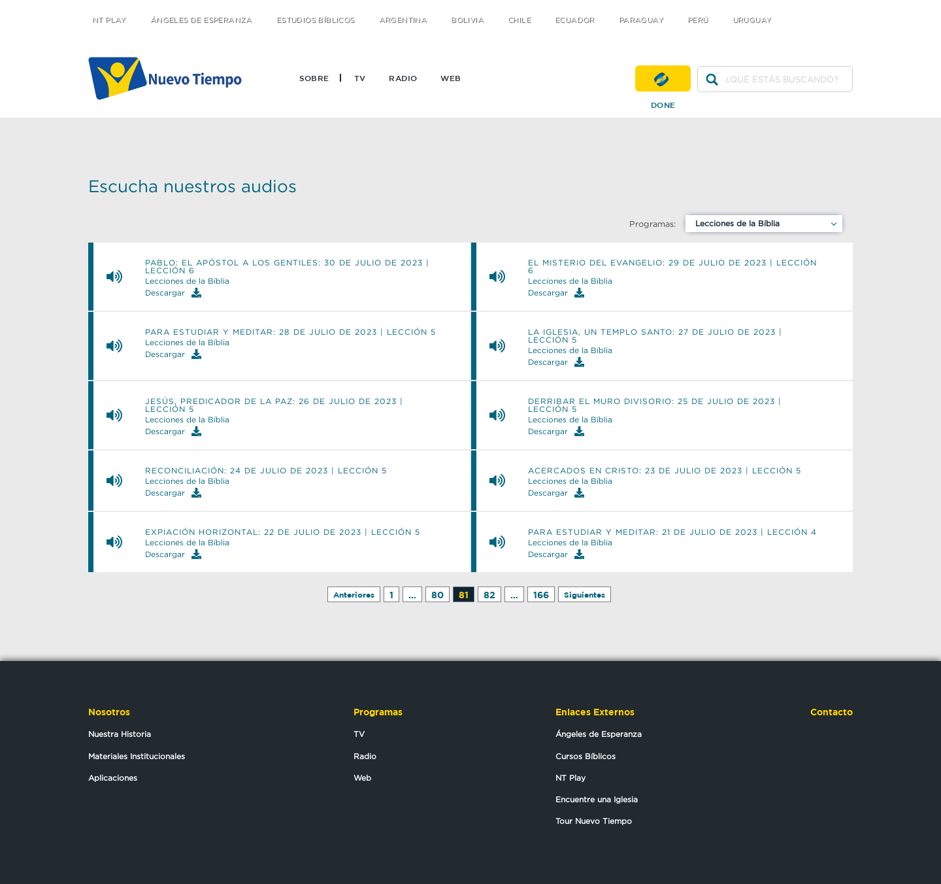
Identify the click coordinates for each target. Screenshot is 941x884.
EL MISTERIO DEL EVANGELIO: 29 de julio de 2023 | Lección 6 (672, 267)
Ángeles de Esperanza (201, 20)
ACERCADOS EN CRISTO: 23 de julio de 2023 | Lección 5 (664, 471)
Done (663, 78)
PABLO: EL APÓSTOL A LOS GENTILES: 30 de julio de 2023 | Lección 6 (287, 267)
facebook (824, 8)
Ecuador (575, 20)
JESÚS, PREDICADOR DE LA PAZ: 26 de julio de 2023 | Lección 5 (274, 405)
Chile (519, 20)
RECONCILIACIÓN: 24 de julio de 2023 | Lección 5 (266, 471)
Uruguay (752, 20)
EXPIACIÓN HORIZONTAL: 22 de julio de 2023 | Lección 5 (282, 532)
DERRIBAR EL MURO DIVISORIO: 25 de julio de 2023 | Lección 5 (655, 405)
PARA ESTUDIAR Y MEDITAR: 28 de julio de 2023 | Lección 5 (290, 332)
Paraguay (641, 20)
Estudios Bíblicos (315, 20)
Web (450, 78)
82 (489, 594)
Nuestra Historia (119, 734)
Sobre (314, 78)
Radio (403, 78)
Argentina (403, 20)
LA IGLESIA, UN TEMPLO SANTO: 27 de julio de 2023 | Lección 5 (655, 336)
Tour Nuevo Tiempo (593, 821)
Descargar (173, 293)
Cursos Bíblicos (585, 756)
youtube (850, 8)
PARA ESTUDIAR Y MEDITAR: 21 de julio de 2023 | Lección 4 (672, 532)
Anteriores (353, 595)
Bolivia (467, 20)
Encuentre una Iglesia (596, 799)
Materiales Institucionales (136, 756)
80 (437, 594)
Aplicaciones (112, 778)
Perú (697, 20)
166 (541, 594)
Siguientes (584, 595)
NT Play (109, 20)
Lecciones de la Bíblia (737, 223)
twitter (797, 8)
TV (360, 78)
